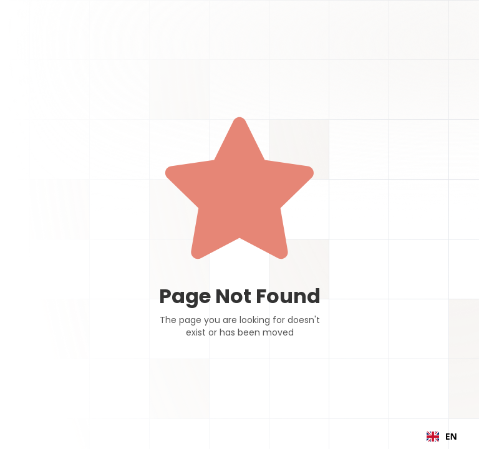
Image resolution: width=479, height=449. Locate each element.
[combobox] (442, 436)
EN (442, 436)
